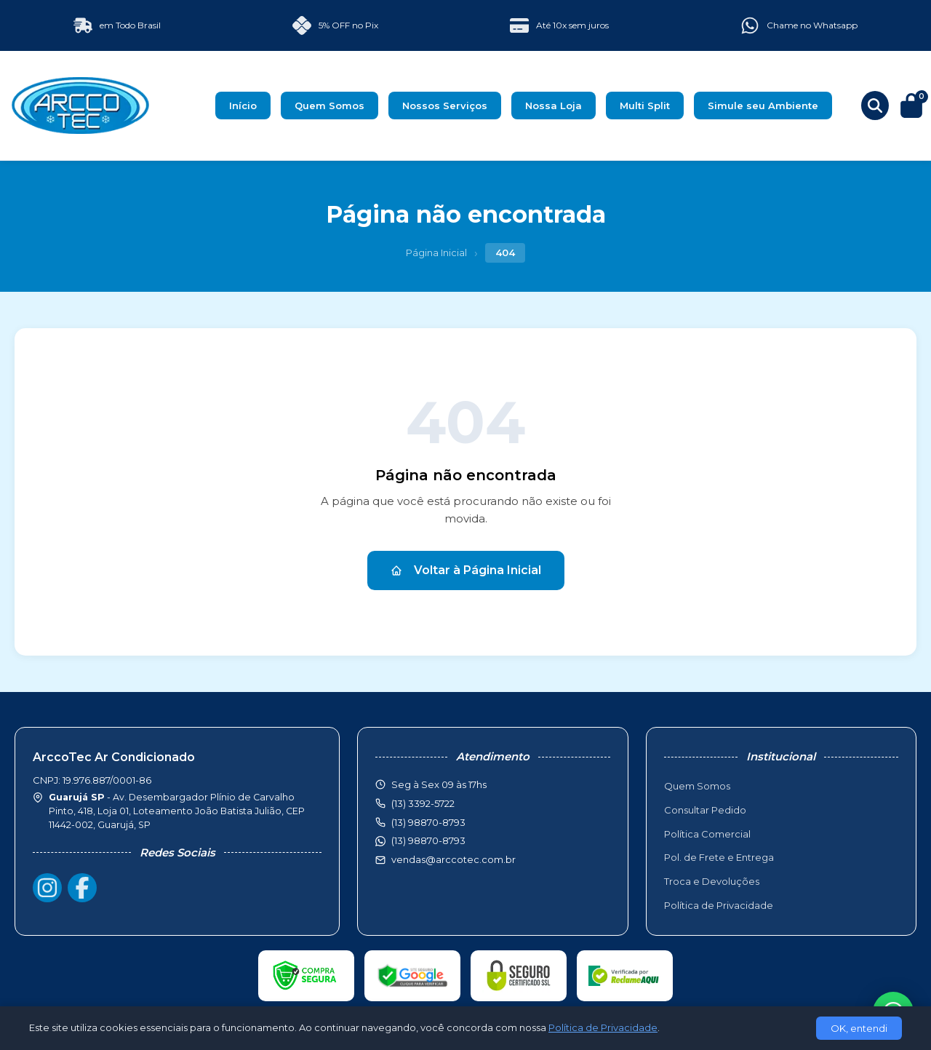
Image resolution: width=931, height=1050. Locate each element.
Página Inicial (436, 252)
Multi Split (645, 105)
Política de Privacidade (718, 905)
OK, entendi (859, 1028)
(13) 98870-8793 (428, 840)
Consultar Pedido (705, 810)
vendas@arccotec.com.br (453, 859)
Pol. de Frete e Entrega (719, 857)
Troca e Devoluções (711, 881)
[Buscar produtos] (875, 105)
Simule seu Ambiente (763, 105)
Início (243, 105)
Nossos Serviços (444, 105)
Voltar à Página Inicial (466, 570)
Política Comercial (707, 834)
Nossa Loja (553, 105)
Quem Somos (329, 105)
